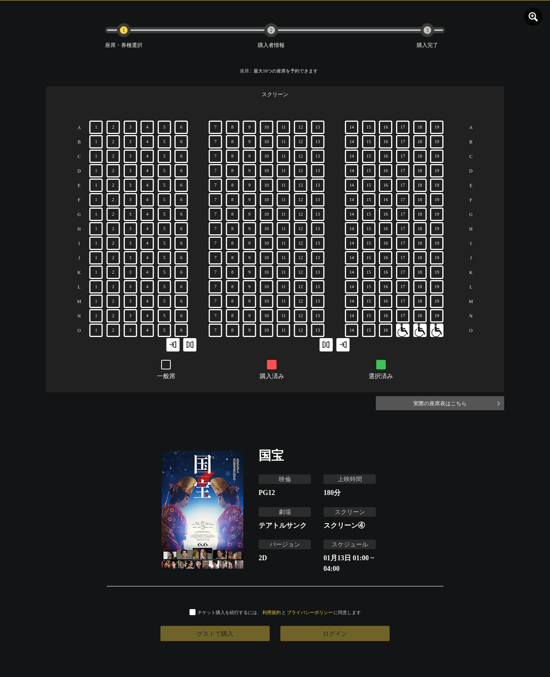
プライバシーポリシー (310, 612)
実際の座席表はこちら (466, 403)
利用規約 (271, 612)
